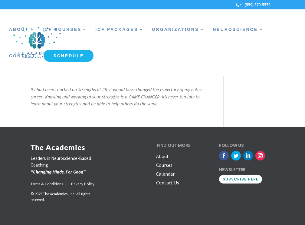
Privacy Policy (82, 184)
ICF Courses (62, 29)
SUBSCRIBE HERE (240, 179)
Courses (164, 165)
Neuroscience (235, 29)
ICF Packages (116, 29)
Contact (22, 56)
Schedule (68, 55)
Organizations (175, 29)
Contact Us (167, 183)
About (19, 29)
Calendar (165, 174)
